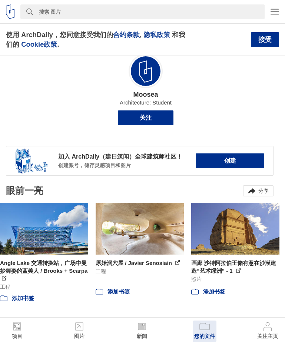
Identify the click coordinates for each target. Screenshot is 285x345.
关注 (146, 118)
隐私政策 (156, 35)
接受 (265, 39)
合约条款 (126, 35)
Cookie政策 (39, 44)
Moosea (145, 94)
